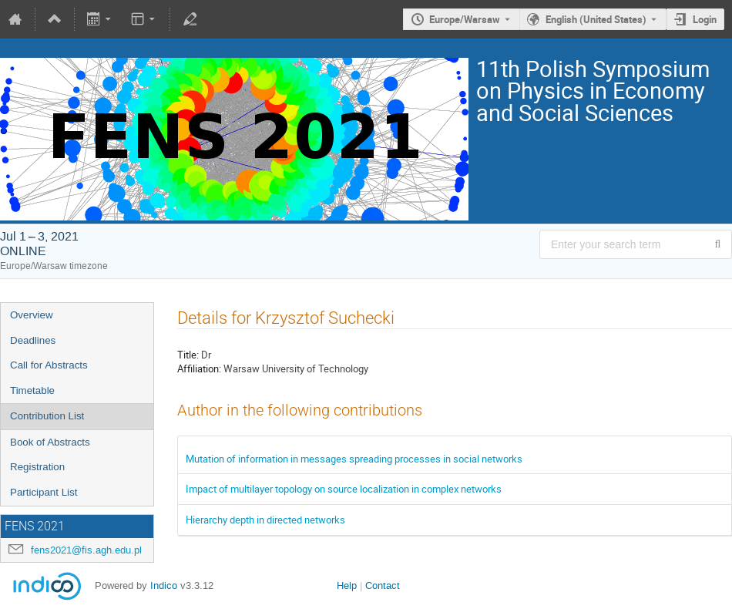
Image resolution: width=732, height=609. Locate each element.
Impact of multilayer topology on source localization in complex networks (344, 489)
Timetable (32, 390)
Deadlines (32, 340)
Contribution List (47, 416)
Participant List (43, 492)
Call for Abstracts (49, 365)
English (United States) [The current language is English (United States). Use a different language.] (596, 19)
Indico (163, 585)
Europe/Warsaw (464, 19)
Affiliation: (199, 368)
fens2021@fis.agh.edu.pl (86, 550)
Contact (382, 585)
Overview (31, 315)
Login (705, 19)
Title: (188, 355)
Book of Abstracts (50, 442)
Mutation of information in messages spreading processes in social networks (354, 459)
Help (347, 585)
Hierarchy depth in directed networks (265, 520)
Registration (37, 467)
